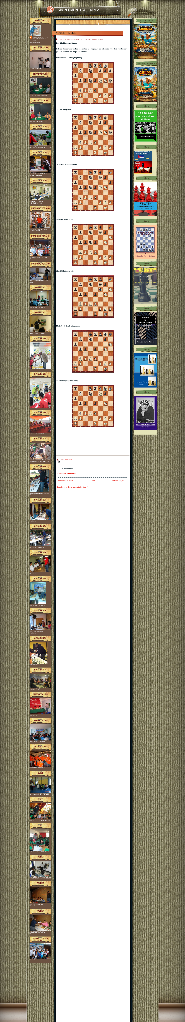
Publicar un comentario (66, 474)
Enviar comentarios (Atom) (78, 487)
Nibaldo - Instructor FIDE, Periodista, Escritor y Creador (40, 38)
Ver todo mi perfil (35, 42)
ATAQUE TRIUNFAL (66, 33)
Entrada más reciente (65, 481)
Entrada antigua (118, 481)
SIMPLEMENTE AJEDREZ (78, 10)
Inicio (93, 480)
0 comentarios (68, 460)
